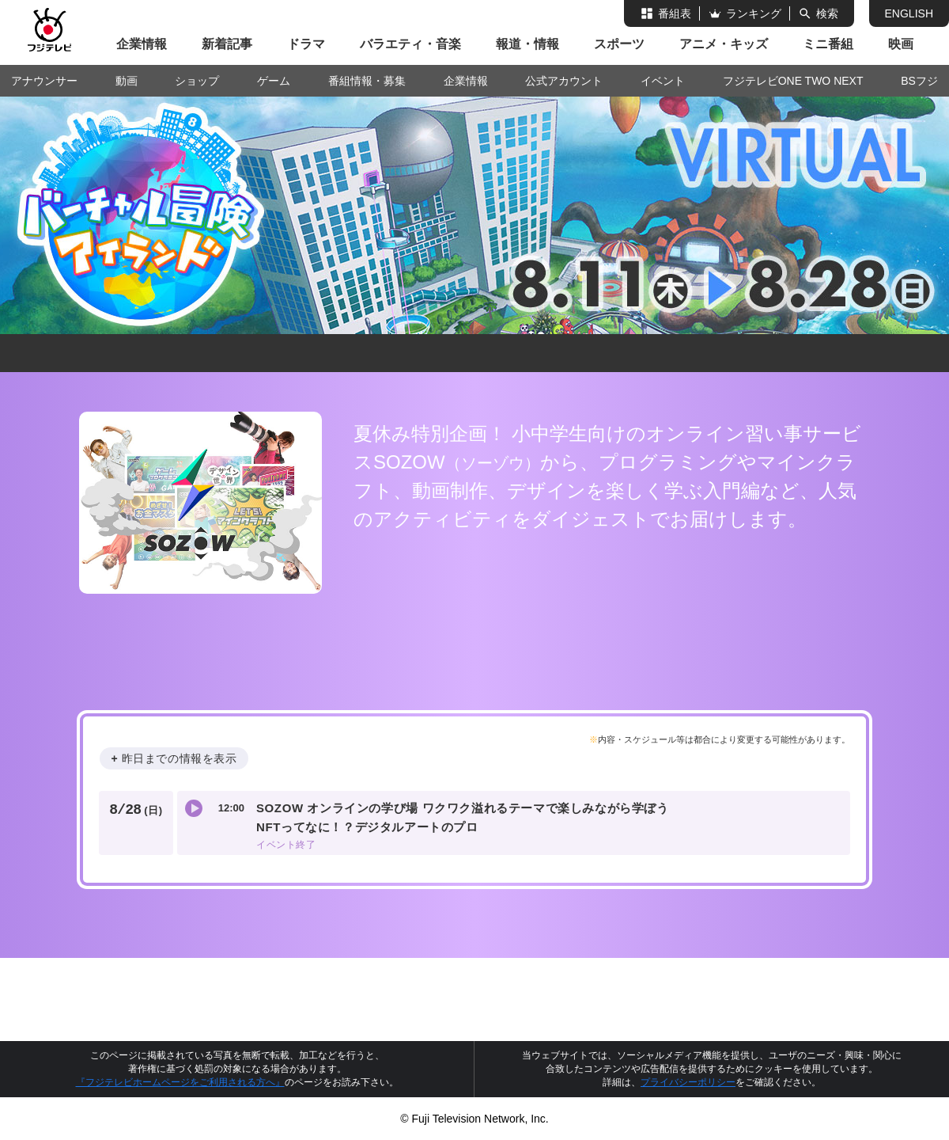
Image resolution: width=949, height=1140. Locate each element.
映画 (900, 44)
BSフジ (919, 80)
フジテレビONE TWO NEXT (793, 80)
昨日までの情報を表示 (179, 758)
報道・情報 (527, 44)
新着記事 (227, 44)
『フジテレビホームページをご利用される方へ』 (180, 1082)
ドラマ (306, 44)
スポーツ (619, 44)
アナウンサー (44, 80)
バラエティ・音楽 (410, 44)
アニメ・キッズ (723, 44)
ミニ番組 (828, 44)
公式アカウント (564, 80)
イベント (663, 80)
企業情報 (141, 44)
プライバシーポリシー (688, 1082)
